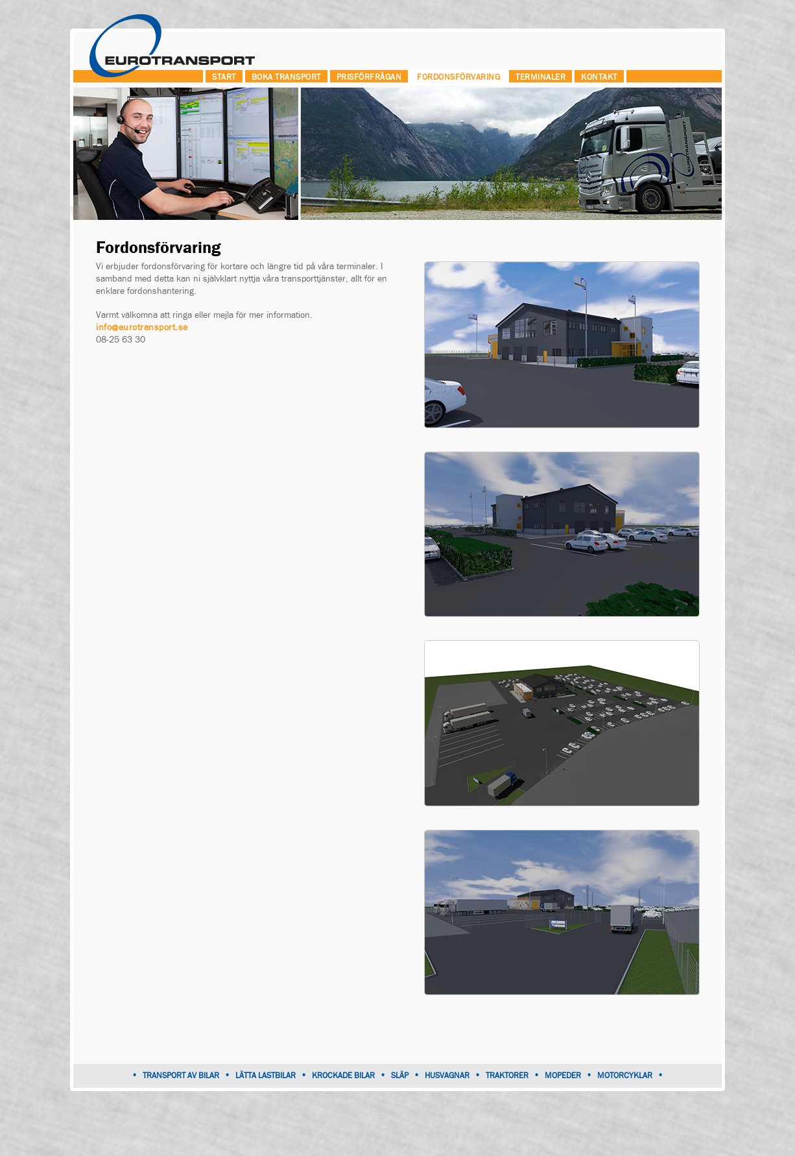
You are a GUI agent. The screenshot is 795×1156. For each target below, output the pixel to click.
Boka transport (286, 77)
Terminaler (540, 77)
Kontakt (599, 77)
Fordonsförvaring (458, 77)
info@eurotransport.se (142, 327)
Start (224, 77)
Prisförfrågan (369, 77)
